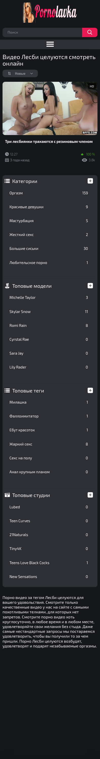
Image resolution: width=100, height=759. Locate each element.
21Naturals (49, 534)
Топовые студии (31, 495)
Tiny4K (49, 548)
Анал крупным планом (49, 471)
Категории (24, 181)
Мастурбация (49, 220)
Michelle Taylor (49, 297)
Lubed (49, 507)
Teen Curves (49, 520)
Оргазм (49, 193)
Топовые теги (28, 390)
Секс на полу (49, 458)
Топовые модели (32, 286)
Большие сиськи (49, 248)
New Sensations (49, 576)
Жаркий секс (49, 444)
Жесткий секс (49, 234)
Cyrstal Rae (49, 339)
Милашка (49, 402)
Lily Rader (49, 367)
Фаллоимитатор (49, 416)
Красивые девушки (49, 206)
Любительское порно (49, 262)
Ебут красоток (49, 430)
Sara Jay (49, 353)
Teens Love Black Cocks (49, 562)
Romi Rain (49, 325)
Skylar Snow (49, 311)
